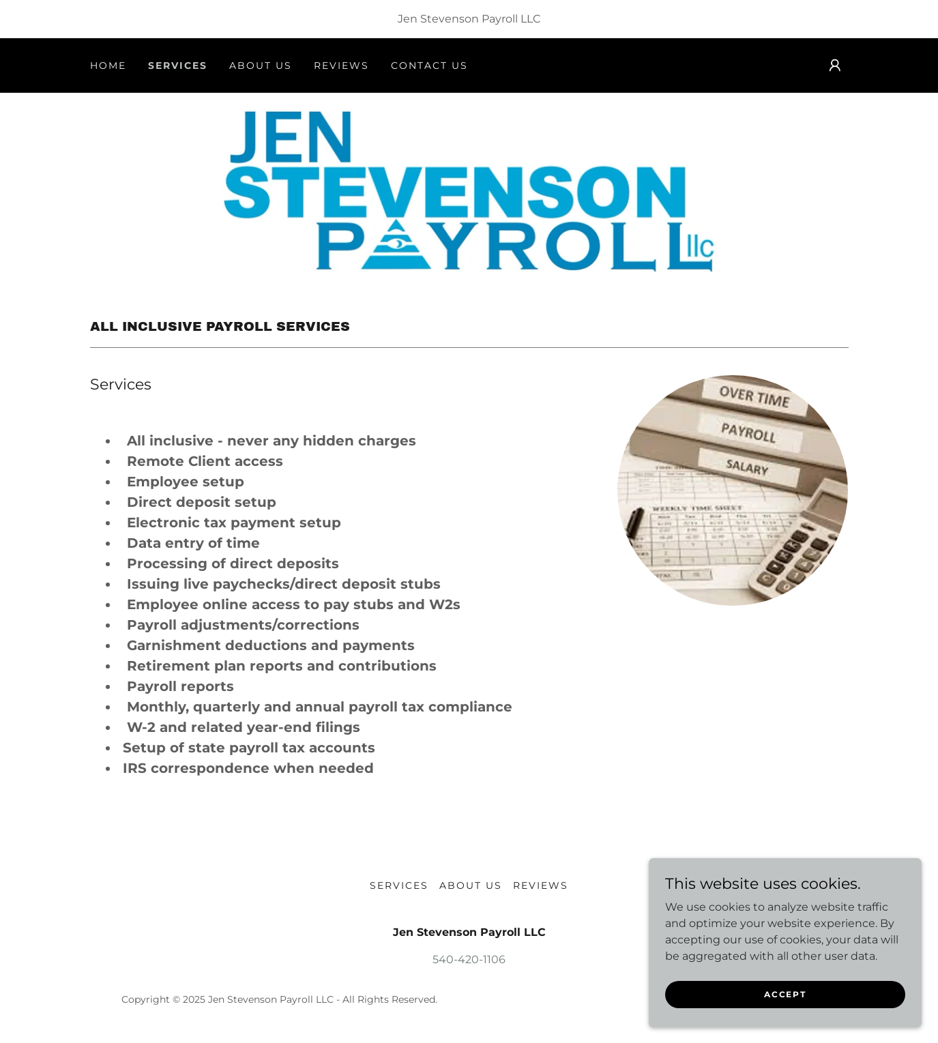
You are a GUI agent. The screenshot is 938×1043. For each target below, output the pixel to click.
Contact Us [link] (429, 65)
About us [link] (260, 65)
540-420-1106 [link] (469, 959)
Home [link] (108, 65)
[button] (835, 65)
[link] (469, 190)
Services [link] (177, 65)
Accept (785, 994)
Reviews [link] (341, 65)
